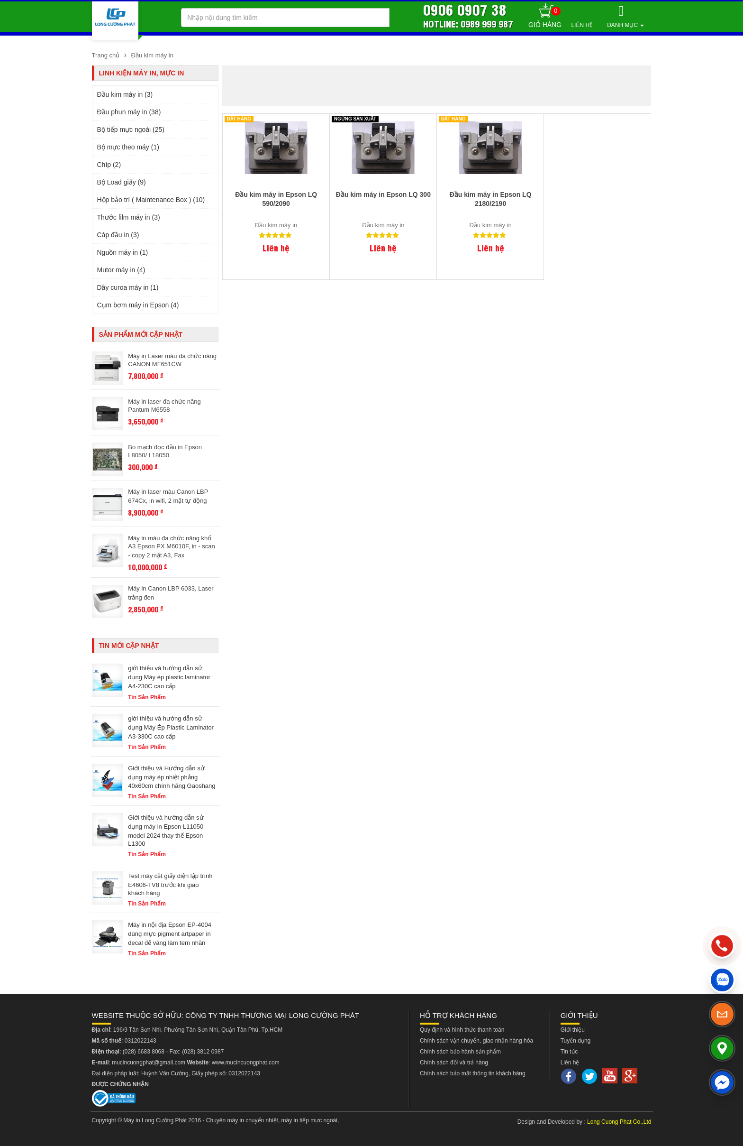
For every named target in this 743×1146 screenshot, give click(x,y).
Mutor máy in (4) (121, 270)
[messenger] (722, 1082)
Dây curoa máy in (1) (128, 287)
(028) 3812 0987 (203, 1051)
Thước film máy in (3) (128, 217)
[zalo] (722, 980)
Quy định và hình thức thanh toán (462, 1029)
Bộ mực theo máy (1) (128, 147)
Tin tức (569, 1051)
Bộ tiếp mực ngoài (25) (131, 129)
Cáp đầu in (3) (118, 235)
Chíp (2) (109, 164)
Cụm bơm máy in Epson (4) (138, 305)
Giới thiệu (573, 1029)
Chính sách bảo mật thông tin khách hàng (473, 1073)
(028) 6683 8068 (143, 1051)
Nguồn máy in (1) (122, 252)
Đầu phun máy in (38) (129, 112)
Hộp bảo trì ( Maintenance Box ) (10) (151, 199)
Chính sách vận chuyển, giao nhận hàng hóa (476, 1040)
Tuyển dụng (576, 1040)
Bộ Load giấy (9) (121, 182)
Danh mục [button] (625, 25)
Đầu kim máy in (151, 55)
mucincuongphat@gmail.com (148, 1062)
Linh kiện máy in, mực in (141, 73)
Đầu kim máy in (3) (125, 94)
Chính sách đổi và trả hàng (454, 1062)
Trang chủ (106, 55)
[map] (722, 1048)
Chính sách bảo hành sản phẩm (460, 1051)
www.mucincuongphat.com (246, 1062)
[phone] (722, 946)
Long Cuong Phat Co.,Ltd (619, 1121)
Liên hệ (582, 25)
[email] (722, 1014)
